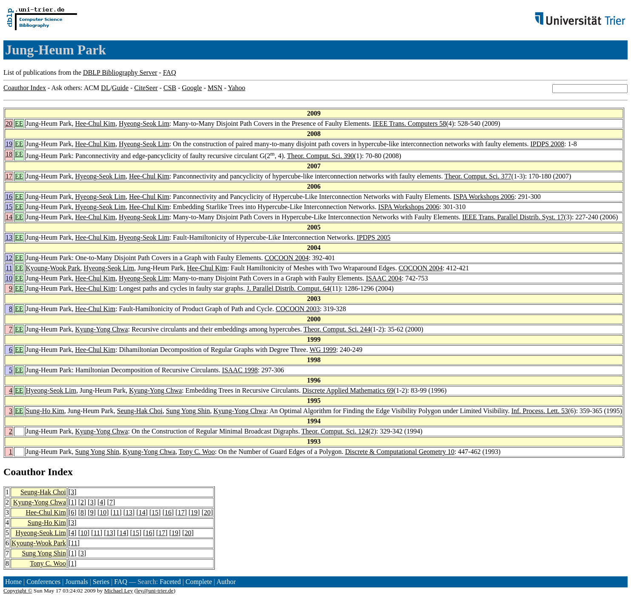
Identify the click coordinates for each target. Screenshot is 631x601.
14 (9, 217)
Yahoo (236, 87)
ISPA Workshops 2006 (483, 196)
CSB (169, 87)
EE (19, 123)
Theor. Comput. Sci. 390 (320, 155)
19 (9, 143)
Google (192, 87)
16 (9, 196)
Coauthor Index (24, 87)
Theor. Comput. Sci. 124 (334, 431)
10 (9, 278)
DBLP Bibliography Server (120, 72)
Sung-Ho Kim (45, 410)
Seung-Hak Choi (140, 410)
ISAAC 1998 (240, 370)
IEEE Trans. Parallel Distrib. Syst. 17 (513, 217)
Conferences (43, 581)
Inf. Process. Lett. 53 (539, 410)
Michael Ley (118, 590)
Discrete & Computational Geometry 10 (399, 451)
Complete (199, 581)
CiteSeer (146, 87)
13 (9, 237)
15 (9, 206)
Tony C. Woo (197, 451)
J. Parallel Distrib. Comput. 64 (288, 288)
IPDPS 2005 (374, 237)
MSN (215, 87)
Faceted (170, 581)
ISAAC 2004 (384, 278)
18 (9, 154)
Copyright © (17, 590)
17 (9, 176)
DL (105, 87)
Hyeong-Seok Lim (144, 123)
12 (9, 257)
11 (9, 268)
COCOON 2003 (298, 308)
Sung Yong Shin (188, 410)
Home (13, 581)
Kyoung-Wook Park (53, 268)
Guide (120, 87)
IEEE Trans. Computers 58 (409, 123)
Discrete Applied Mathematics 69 (348, 390)
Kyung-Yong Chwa (101, 329)
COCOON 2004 (287, 257)
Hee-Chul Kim (95, 123)
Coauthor (24, 471)
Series (101, 581)
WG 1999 (322, 349)
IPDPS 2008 (548, 143)
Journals (76, 581)
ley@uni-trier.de (154, 590)
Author (226, 581)
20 (9, 123)
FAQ (169, 72)
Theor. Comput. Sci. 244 (336, 329)
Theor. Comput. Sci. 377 (477, 176)
